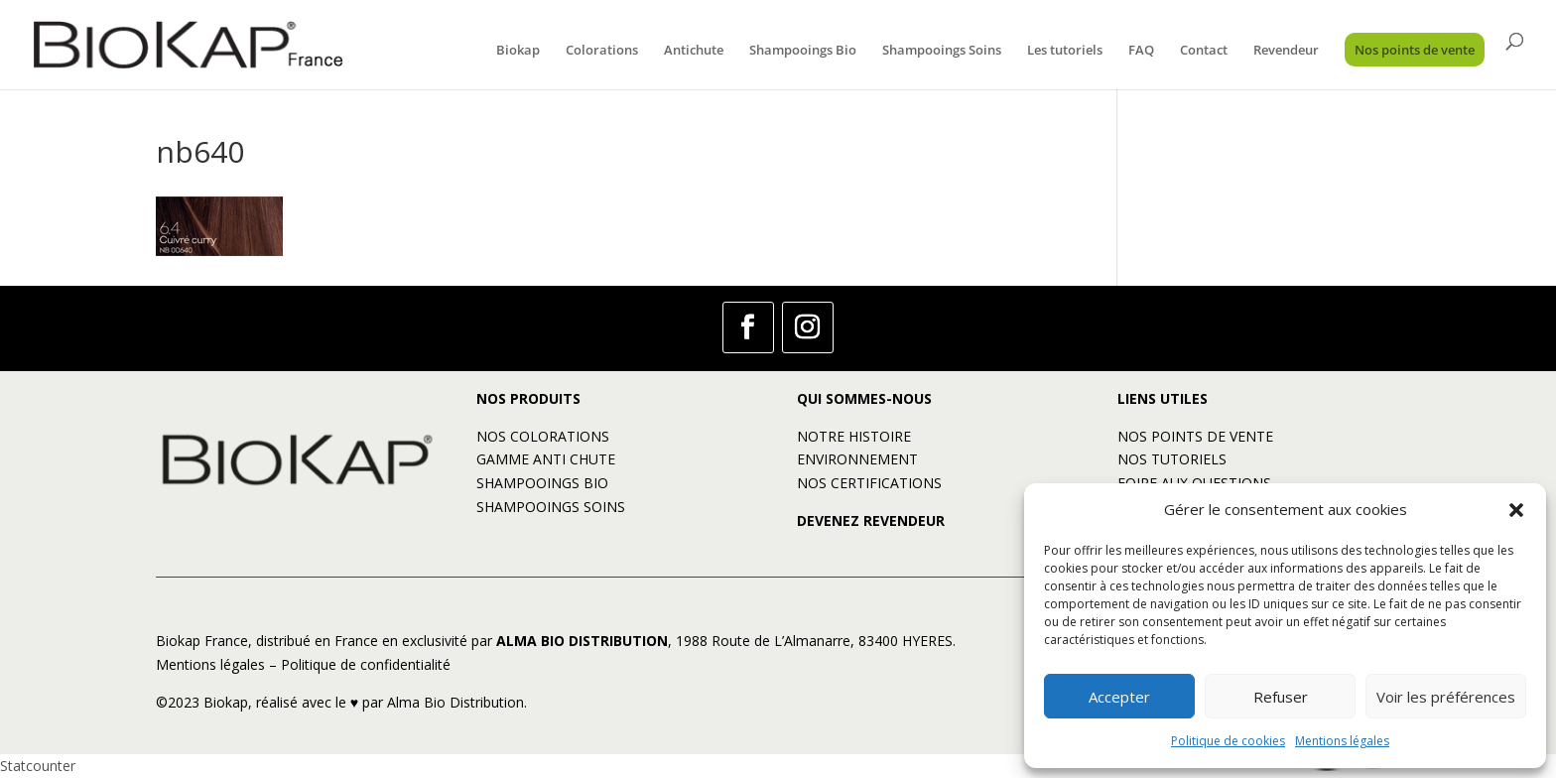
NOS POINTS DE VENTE (1195, 436)
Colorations (602, 51)
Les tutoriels (1064, 51)
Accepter (1119, 697)
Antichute (693, 51)
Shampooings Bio (802, 51)
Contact (1204, 51)
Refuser (1280, 697)
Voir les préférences (1445, 697)
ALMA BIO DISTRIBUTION (582, 640)
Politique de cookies (1228, 740)
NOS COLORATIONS (542, 436)
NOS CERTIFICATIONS (869, 482)
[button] (1516, 510)
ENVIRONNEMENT (857, 459)
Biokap (518, 51)
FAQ (1141, 51)
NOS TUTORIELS (1172, 459)
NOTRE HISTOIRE (854, 436)
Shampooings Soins (941, 51)
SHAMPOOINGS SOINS (550, 506)
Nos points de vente (1415, 50)
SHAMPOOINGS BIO (542, 482)
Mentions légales (1342, 740)
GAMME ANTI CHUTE (545, 459)
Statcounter (37, 765)
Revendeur (1286, 51)
